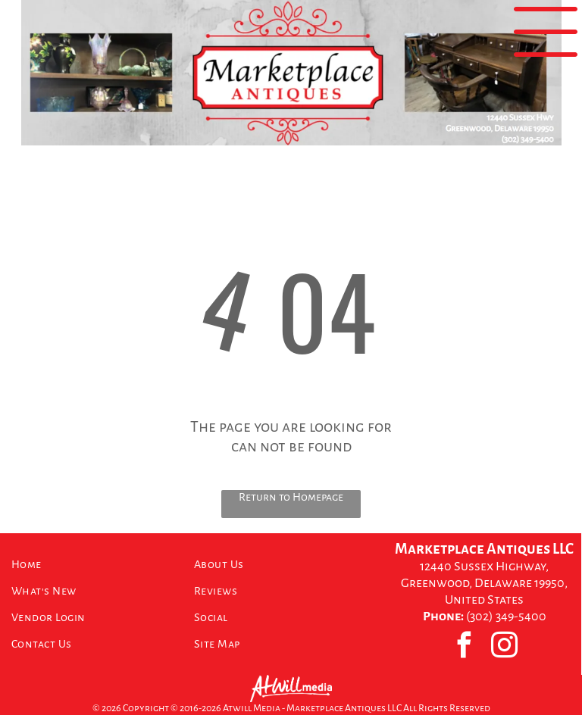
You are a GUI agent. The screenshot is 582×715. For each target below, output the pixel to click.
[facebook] (464, 647)
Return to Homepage (291, 497)
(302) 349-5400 (506, 616)
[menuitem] (97, 564)
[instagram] (504, 647)
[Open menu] (545, 32)
